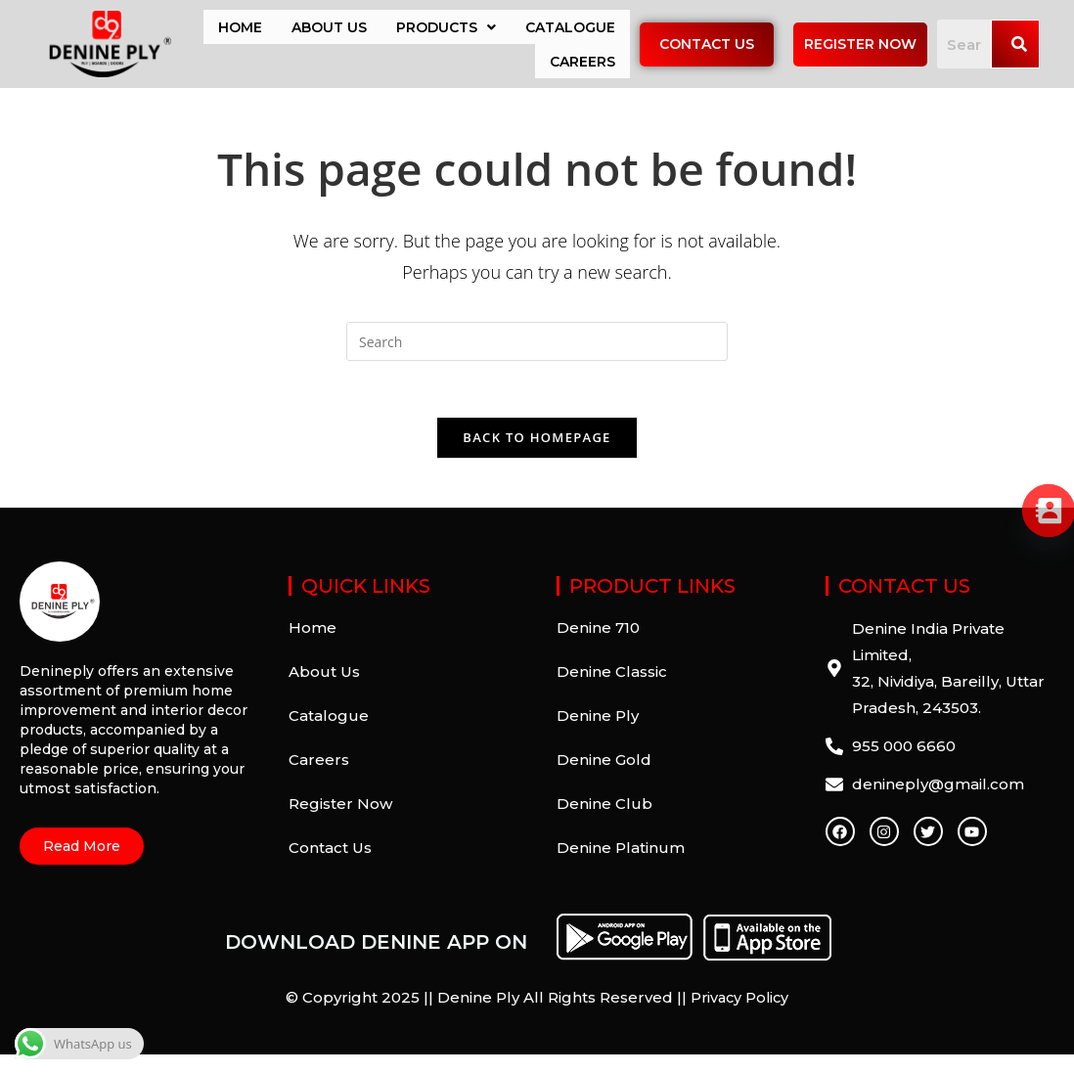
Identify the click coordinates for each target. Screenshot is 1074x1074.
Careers (582, 74)
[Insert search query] (537, 359)
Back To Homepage (536, 458)
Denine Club (604, 824)
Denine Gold (604, 780)
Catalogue (570, 31)
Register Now (340, 824)
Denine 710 (598, 648)
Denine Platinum (621, 868)
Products (446, 31)
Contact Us (330, 868)
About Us (329, 31)
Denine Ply (598, 736)
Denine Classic (612, 692)
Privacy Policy (740, 1017)
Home (240, 31)
